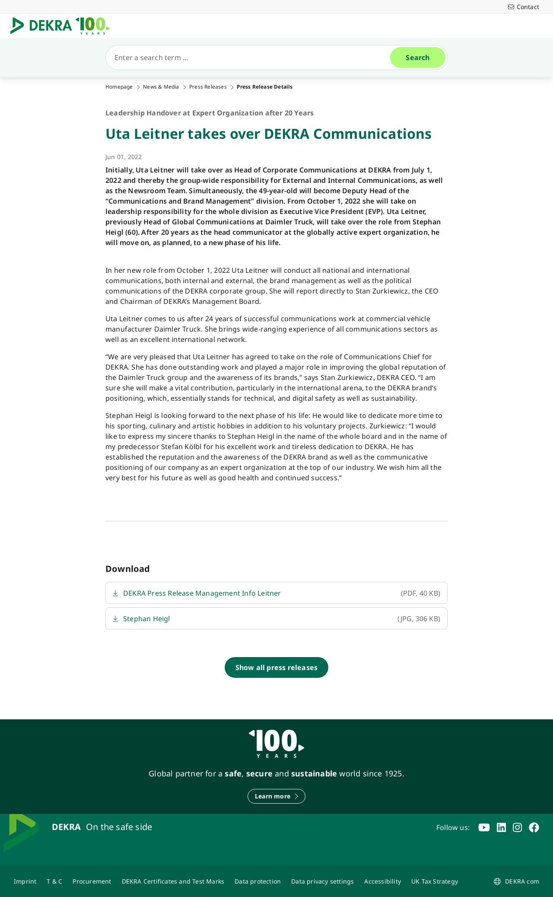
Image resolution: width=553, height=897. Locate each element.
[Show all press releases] (277, 667)
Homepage (119, 86)
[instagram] (517, 827)
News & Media (161, 86)
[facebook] (534, 827)
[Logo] (63, 26)
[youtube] (484, 827)
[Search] (251, 57)
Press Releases (208, 86)
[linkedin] (501, 827)
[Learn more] (276, 796)
